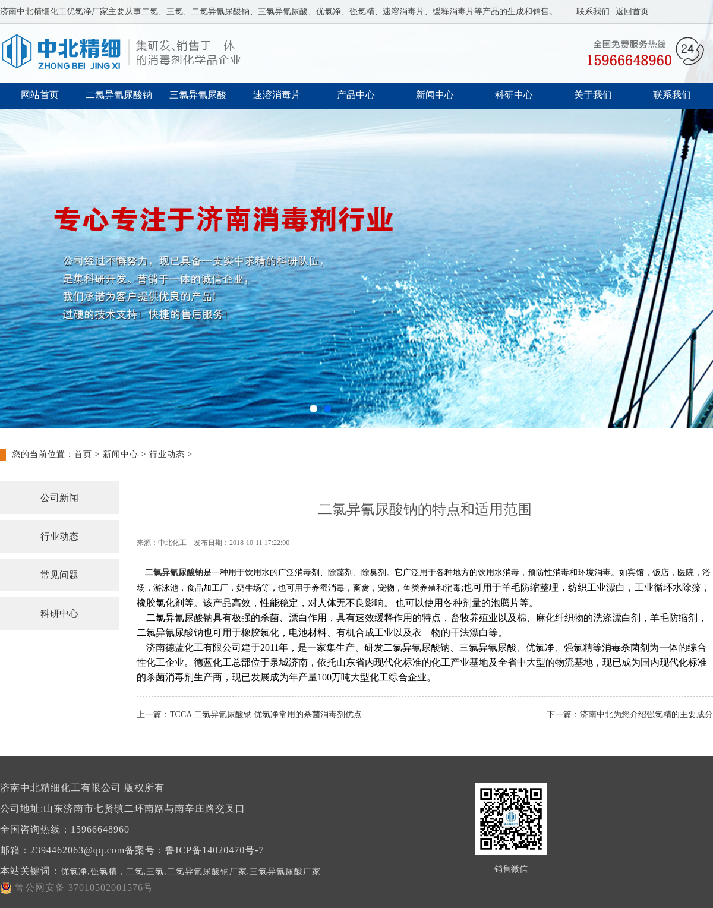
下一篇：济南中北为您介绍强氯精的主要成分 (630, 714)
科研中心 (514, 95)
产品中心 (356, 95)
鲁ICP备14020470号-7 (214, 850)
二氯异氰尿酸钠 (119, 95)
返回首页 (632, 11)
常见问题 (59, 575)
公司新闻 (59, 498)
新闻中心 (435, 95)
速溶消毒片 (277, 95)
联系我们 (593, 11)
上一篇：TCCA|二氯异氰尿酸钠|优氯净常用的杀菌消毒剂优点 (249, 714)
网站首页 (40, 95)
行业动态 (167, 454)
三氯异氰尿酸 (197, 95)
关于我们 (593, 95)
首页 (83, 454)
